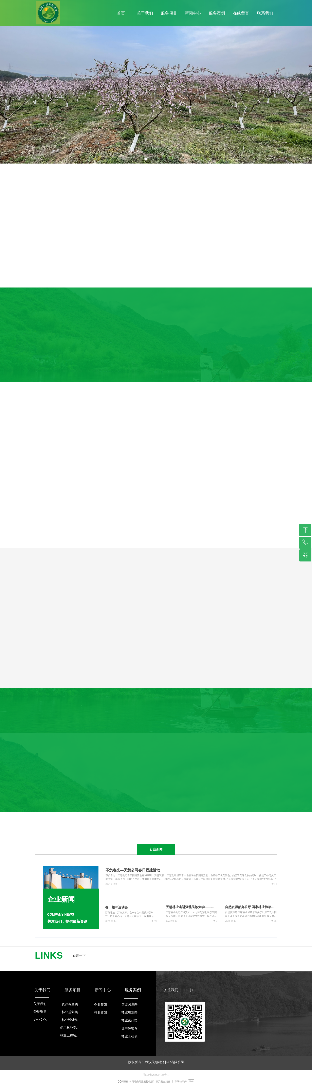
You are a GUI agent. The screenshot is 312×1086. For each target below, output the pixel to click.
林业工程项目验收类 (132, 1036)
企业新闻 (100, 1004)
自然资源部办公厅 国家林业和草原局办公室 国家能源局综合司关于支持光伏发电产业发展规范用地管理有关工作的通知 (249, 907)
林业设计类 (129, 1020)
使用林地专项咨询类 (132, 1028)
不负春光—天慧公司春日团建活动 (133, 870)
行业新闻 (156, 849)
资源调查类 (129, 1004)
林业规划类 (129, 1012)
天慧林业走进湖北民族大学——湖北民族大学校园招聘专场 (190, 907)
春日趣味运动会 (116, 907)
